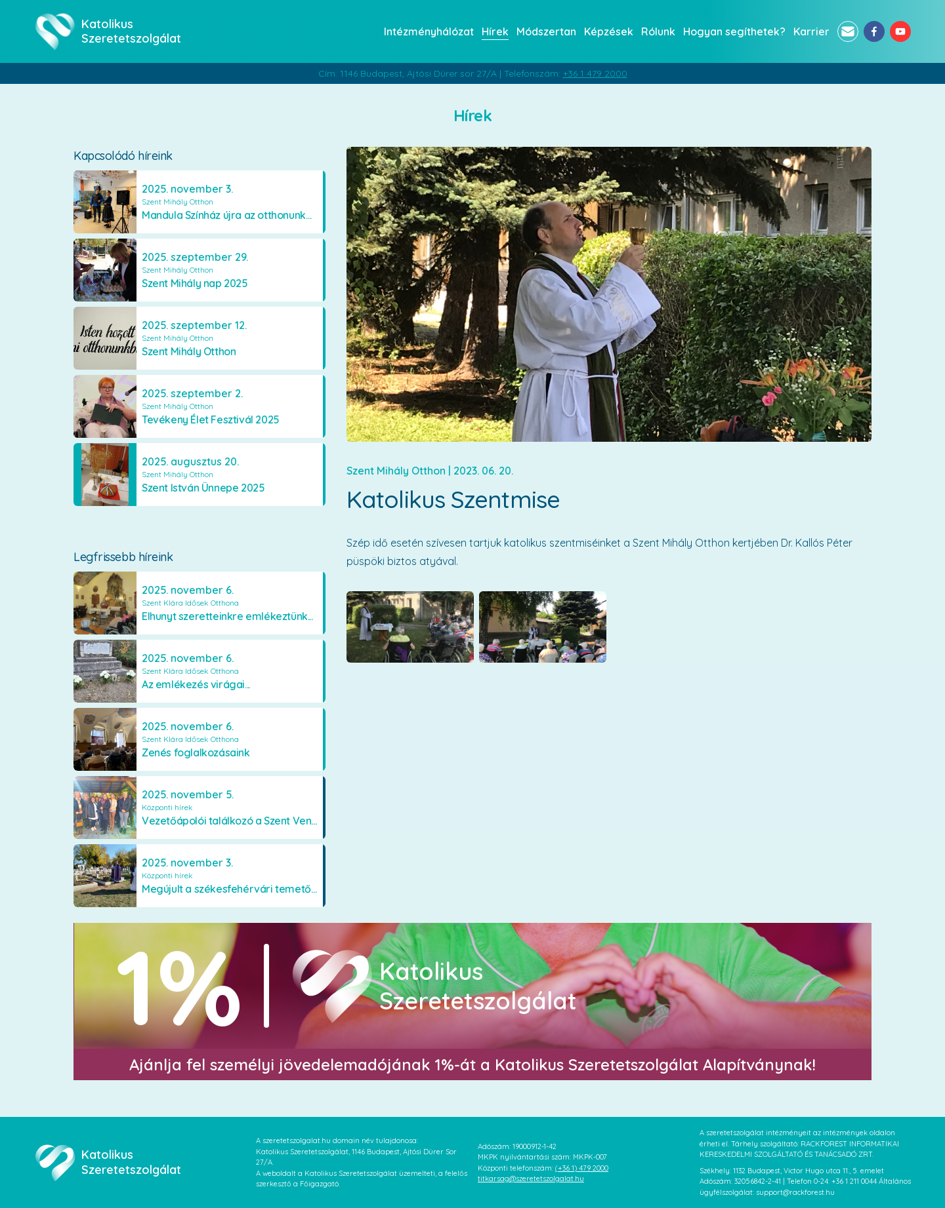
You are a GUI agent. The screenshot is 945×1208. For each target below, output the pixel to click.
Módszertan (546, 31)
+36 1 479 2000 (595, 73)
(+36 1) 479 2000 (581, 1168)
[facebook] (874, 31)
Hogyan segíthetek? (734, 31)
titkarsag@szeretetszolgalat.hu (531, 1178)
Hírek (495, 31)
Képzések (608, 31)
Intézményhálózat (429, 31)
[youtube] (900, 31)
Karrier (811, 31)
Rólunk (658, 31)
